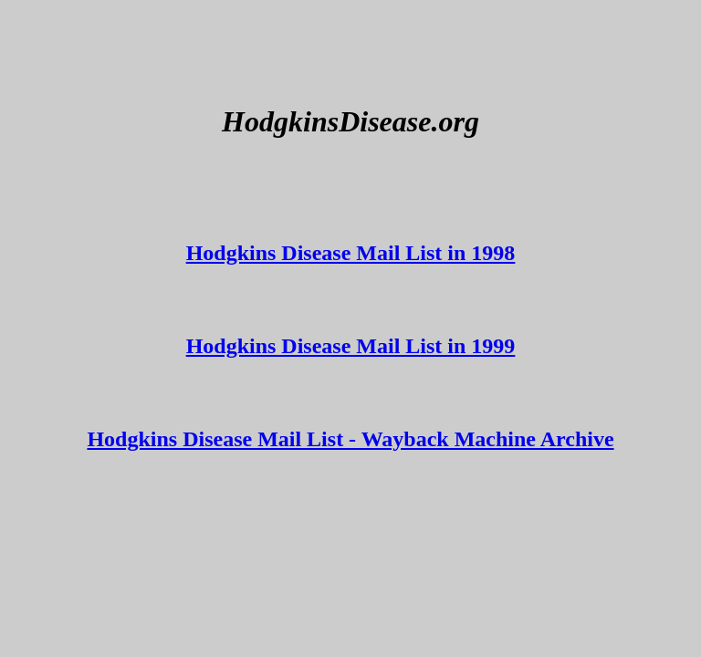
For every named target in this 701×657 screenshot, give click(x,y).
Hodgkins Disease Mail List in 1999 (351, 346)
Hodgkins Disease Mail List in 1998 (351, 253)
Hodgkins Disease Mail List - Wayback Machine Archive (350, 439)
